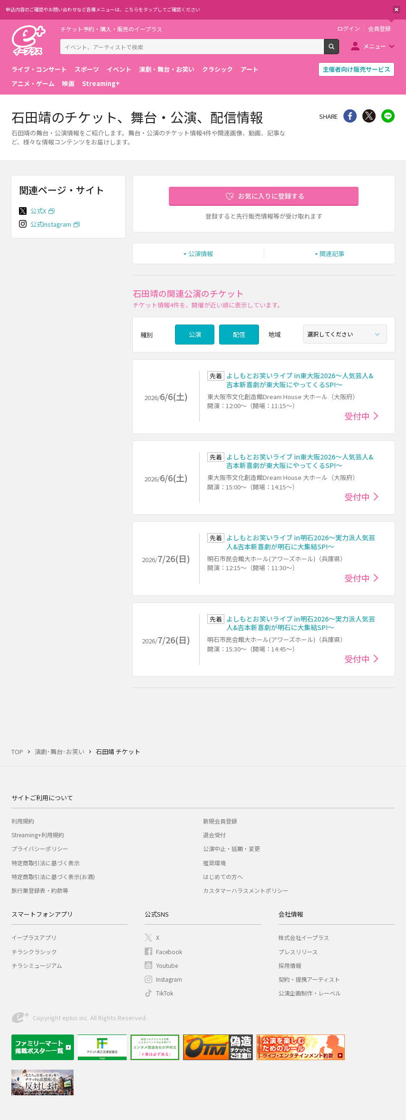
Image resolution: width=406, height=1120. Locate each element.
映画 (68, 83)
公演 (195, 334)
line (388, 116)
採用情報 (289, 965)
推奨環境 (214, 863)
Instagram (169, 979)
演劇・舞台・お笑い (166, 69)
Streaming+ (101, 83)
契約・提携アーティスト (309, 979)
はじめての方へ (223, 876)
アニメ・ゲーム (33, 83)
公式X (38, 210)
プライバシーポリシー (39, 848)
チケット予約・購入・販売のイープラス (111, 29)
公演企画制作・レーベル (309, 993)
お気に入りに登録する (271, 196)
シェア (350, 116)
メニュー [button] (374, 46)
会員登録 (379, 28)
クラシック (217, 69)
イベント (119, 69)
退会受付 (214, 835)
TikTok (164, 993)
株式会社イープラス (303, 937)
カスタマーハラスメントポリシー (245, 890)
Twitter (369, 116)
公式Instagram (50, 224)
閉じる (396, 9)
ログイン (348, 28)
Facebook (169, 952)
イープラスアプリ (33, 937)
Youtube (167, 965)
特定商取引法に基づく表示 (45, 863)
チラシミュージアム (36, 965)
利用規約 (22, 821)
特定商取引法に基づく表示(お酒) (53, 876)
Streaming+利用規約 (37, 835)
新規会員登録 (220, 821)
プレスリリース (298, 952)
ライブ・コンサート (39, 69)
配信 (239, 334)
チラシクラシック (34, 952)
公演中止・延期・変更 (231, 848)
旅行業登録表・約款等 (39, 890)
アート (249, 69)
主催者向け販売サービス (356, 69)
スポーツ (86, 69)
